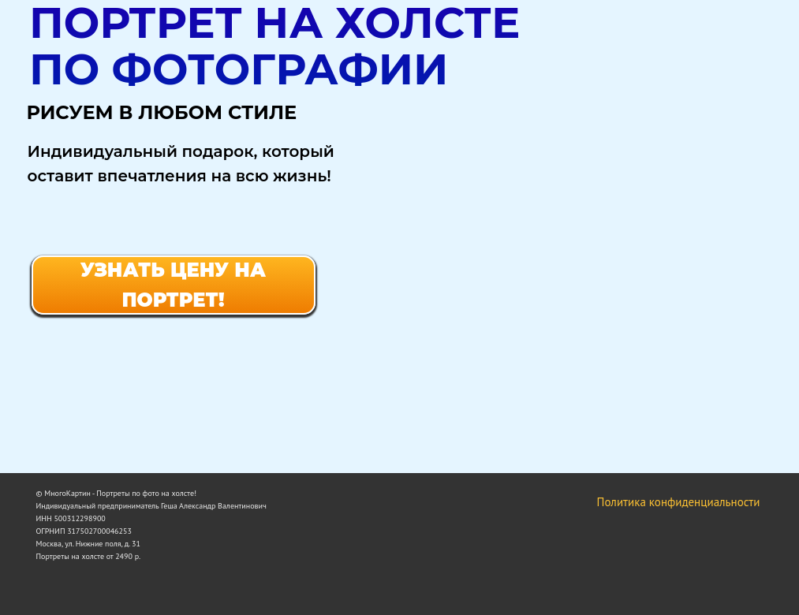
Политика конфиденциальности (678, 501)
